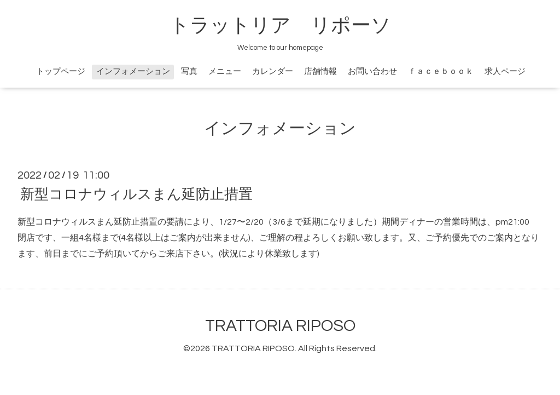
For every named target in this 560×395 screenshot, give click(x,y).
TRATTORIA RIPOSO (280, 325)
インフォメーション (133, 71)
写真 (189, 71)
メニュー (224, 71)
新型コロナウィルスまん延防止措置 (136, 194)
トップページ (60, 71)
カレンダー (272, 71)
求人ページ (505, 71)
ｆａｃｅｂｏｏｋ (441, 71)
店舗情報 (320, 71)
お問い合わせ (372, 71)
